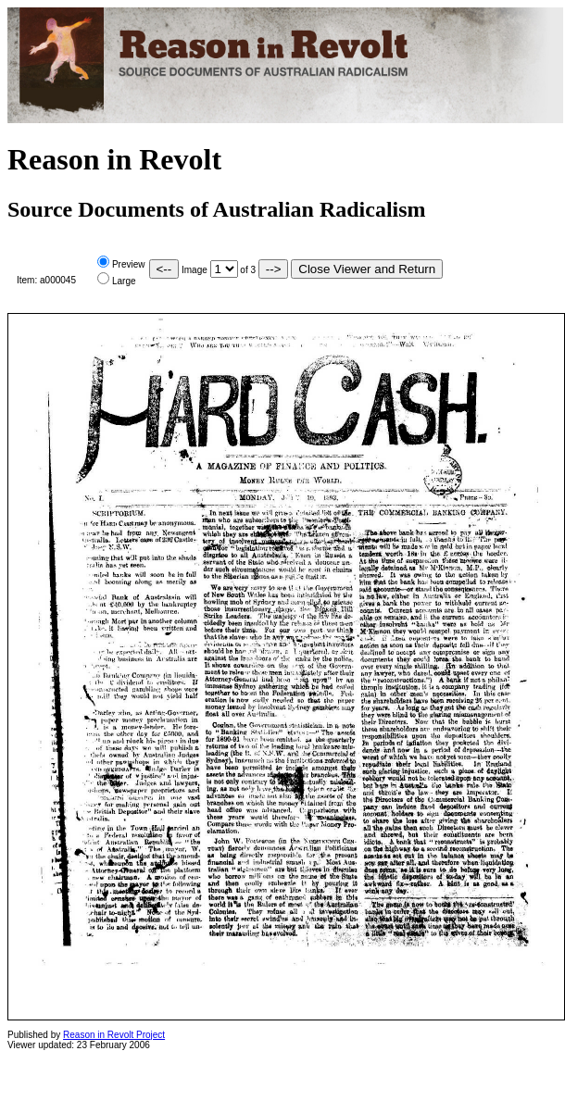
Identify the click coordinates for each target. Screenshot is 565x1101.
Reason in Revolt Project (114, 1035)
